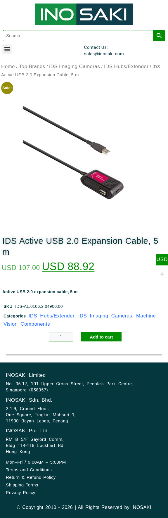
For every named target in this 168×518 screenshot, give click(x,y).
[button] (7, 49)
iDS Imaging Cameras (74, 66)
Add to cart (101, 336)
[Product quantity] (61, 336)
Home (8, 66)
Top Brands (32, 66)
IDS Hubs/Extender (126, 66)
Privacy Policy (20, 492)
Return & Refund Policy (31, 477)
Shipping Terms (22, 484)
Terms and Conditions (29, 469)
